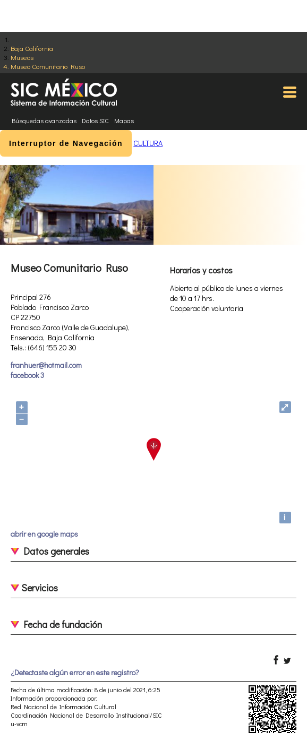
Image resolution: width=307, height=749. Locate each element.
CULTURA (148, 143)
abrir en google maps (44, 534)
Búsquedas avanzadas (44, 120)
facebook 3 (27, 375)
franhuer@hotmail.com (46, 365)
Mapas (124, 120)
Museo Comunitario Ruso (48, 66)
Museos (22, 57)
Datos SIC (95, 120)
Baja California (32, 48)
